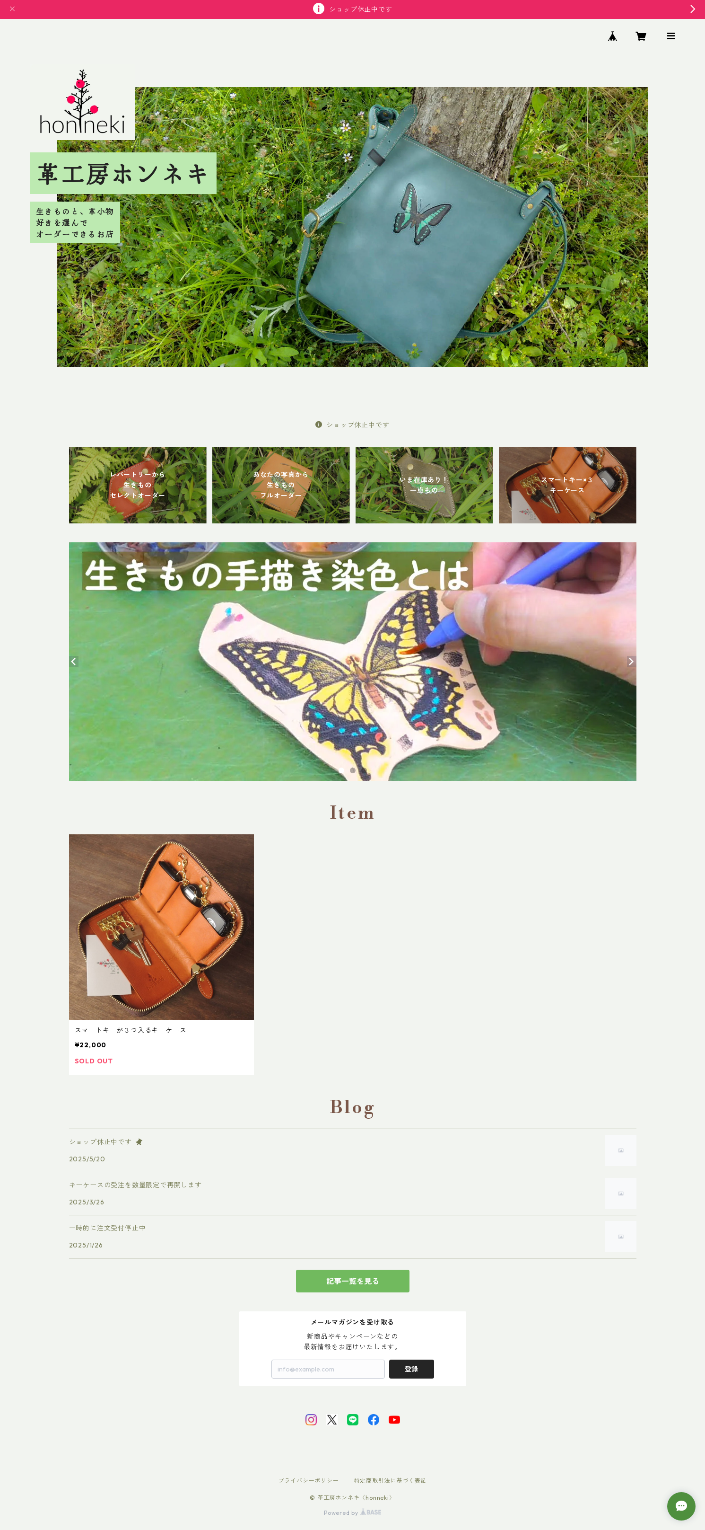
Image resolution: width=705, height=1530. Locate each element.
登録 (411, 1369)
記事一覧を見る (352, 1281)
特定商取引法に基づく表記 (390, 1480)
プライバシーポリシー (309, 1480)
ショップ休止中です (352, 425)
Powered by (352, 1512)
